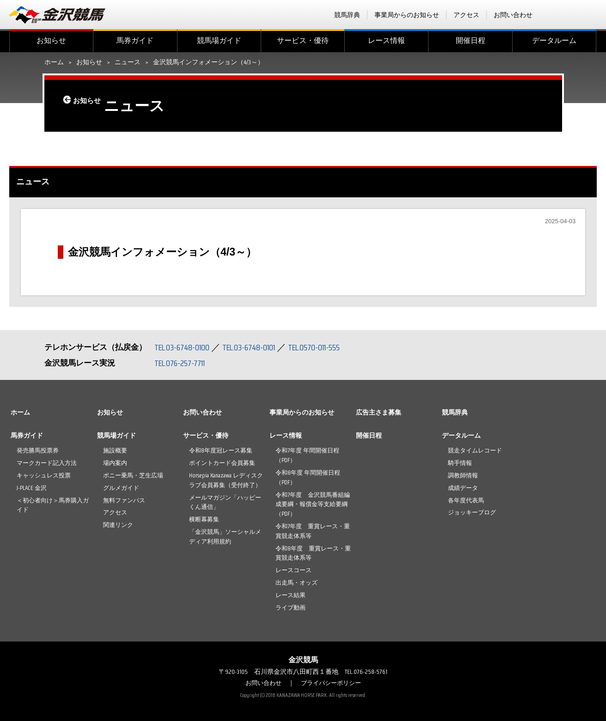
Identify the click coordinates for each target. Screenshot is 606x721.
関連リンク (118, 525)
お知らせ (51, 40)
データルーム (554, 40)
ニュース (128, 62)
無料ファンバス (124, 500)
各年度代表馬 (466, 500)
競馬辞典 (347, 14)
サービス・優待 (303, 40)
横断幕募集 (204, 519)
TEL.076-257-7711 (182, 362)
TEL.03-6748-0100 (184, 347)
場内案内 (115, 463)
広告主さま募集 (378, 412)
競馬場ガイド (219, 40)
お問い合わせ (513, 14)
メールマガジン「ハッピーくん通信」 (225, 502)
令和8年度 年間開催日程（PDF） (307, 477)
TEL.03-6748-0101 (256, 347)
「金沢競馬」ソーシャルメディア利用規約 (225, 536)
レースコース (293, 570)
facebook (555, 15)
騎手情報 (460, 463)
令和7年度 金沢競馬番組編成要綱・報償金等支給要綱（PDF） (312, 504)
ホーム (54, 62)
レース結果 (290, 595)
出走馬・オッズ (296, 582)
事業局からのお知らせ (406, 14)
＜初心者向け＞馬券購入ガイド (53, 505)
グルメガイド (121, 488)
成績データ (463, 488)
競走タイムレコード (475, 450)
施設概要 (115, 450)
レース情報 (386, 40)
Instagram (591, 15)
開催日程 (470, 40)
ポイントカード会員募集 (222, 463)
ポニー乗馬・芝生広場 (133, 475)
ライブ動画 (290, 607)
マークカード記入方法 (47, 463)
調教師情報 (463, 475)
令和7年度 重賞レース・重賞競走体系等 (312, 531)
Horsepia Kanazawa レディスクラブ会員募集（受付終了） (226, 480)
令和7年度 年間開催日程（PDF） (307, 455)
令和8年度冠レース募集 (220, 450)
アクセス (466, 14)
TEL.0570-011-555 (326, 347)
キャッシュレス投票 (44, 475)
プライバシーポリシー (332, 683)
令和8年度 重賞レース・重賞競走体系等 (313, 553)
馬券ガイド (134, 40)
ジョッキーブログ (472, 512)
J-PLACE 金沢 (32, 488)
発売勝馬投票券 (38, 450)
